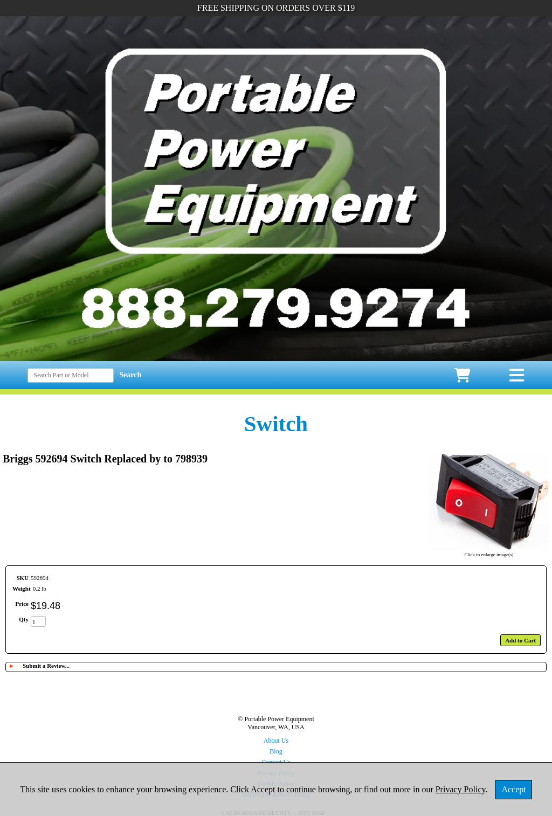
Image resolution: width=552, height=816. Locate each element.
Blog (276, 751)
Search (130, 375)
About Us (276, 740)
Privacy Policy (461, 789)
